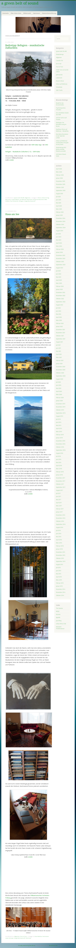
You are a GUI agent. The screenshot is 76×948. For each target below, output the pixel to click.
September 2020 (60, 376)
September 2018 (60, 450)
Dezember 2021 (60, 329)
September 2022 (60, 302)
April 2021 (59, 354)
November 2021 (60, 333)
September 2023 (60, 265)
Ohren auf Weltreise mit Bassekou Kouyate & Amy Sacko (62, 142)
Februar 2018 (60, 472)
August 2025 (59, 193)
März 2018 (59, 469)
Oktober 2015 (60, 558)
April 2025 (59, 206)
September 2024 (60, 227)
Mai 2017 (58, 499)
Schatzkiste (59, 87)
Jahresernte (59, 75)
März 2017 (59, 506)
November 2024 (60, 221)
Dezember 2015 (60, 552)
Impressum (36, 13)
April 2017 (59, 503)
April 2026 (59, 169)
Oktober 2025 (60, 187)
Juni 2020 (58, 385)
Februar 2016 (60, 546)
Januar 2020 (59, 401)
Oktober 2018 (60, 447)
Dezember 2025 (60, 181)
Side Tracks (59, 90)
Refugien (21, 201)
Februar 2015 (60, 583)
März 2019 (59, 431)
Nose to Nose (60, 81)
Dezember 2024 (60, 218)
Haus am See (12, 214)
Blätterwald (27, 13)
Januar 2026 (59, 178)
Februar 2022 (60, 323)
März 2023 (59, 283)
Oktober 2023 (60, 261)
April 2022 (59, 317)
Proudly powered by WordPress (26, 945)
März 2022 (59, 320)
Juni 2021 (58, 348)
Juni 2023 (58, 274)
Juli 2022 (58, 308)
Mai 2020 (58, 388)
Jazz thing (58, 620)
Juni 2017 (58, 496)
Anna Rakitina (38, 936)
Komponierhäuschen (38, 199)
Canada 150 (59, 60)
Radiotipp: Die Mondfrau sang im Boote (61, 124)
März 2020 (59, 394)
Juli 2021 (58, 345)
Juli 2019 (58, 419)
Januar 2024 (59, 252)
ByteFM (58, 617)
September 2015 (60, 561)
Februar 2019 (60, 435)
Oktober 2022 (60, 299)
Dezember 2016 (60, 515)
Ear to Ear (58, 64)
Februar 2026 (60, 175)
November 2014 (60, 592)
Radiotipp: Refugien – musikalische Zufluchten (24, 46)
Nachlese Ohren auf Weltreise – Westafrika (62, 130)
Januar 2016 (59, 549)
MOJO (57, 611)
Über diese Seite (16, 13)
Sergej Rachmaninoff (29, 201)
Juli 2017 (58, 493)
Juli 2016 (58, 530)
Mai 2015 (58, 574)
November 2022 (60, 295)
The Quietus (59, 608)
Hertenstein (45, 936)
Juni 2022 (58, 311)
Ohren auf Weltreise (61, 84)
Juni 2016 (58, 533)
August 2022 (59, 305)
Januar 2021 (59, 363)
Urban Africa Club (61, 624)
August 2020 (59, 379)
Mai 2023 (58, 277)
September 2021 (60, 339)
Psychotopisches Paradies (60, 109)
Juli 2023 (58, 271)
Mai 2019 (58, 425)
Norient (58, 614)
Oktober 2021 (60, 336)
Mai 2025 (58, 203)
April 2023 (59, 280)
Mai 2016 (58, 537)
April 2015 (59, 577)
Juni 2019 (58, 422)
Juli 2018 (58, 456)
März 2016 (59, 543)
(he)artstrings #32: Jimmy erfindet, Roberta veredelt (61, 149)
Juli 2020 (58, 382)
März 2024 (59, 246)
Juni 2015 (58, 571)
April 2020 (59, 391)
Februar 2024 (60, 249)
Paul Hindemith (14, 201)
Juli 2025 (58, 197)
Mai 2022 (58, 314)
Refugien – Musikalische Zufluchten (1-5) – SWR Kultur (22, 152)
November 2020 (60, 370)
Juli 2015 (58, 567)
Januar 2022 (59, 326)
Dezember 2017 (60, 478)
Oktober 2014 (60, 595)
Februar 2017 (60, 509)
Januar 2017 (59, 512)
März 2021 (59, 357)
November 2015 (60, 555)
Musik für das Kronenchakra (60, 104)
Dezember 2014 (60, 589)
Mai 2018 (58, 462)
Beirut (39, 198)
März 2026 (59, 172)
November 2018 (60, 444)
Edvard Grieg (45, 198)
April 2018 (59, 465)
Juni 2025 (58, 200)
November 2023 (60, 258)
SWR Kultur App (36, 145)
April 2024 (59, 243)
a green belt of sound (19, 3)
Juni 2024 (58, 237)
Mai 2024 (58, 240)
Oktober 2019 (60, 410)
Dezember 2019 (60, 404)
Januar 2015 (59, 586)
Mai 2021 (58, 351)
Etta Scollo (8, 199)
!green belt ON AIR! (19, 198)
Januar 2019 (59, 438)
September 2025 (60, 190)
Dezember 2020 (60, 367)
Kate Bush (29, 199)
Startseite (5, 13)
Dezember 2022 (60, 292)
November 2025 (60, 184)
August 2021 (59, 342)
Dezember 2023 (60, 255)
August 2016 (59, 527)
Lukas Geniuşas (9, 938)
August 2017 (59, 490)
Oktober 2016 (60, 521)
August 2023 (59, 268)
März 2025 (59, 209)
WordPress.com (53, 945)
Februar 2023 (60, 286)
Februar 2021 (60, 360)
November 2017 (60, 481)
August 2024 (59, 231)
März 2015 (59, 580)
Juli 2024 (58, 234)
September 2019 (60, 413)
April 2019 (59, 428)
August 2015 (59, 564)
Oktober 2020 (60, 373)
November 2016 (60, 518)
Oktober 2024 (60, 224)
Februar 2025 (60, 212)
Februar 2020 (60, 397)
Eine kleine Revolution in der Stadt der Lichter (62, 136)
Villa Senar (28, 938)
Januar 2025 (59, 215)
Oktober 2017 (60, 484)
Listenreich (59, 78)
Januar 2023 (59, 289)
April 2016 (59, 540)
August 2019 (59, 416)
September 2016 (60, 524)
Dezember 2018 (60, 441)
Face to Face (23, 936)
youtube (11, 160)
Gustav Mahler (15, 199)
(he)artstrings (60, 54)
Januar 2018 (59, 475)
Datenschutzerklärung (49, 13)
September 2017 (60, 487)
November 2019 (60, 407)
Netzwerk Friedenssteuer (60, 627)
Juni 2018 (58, 459)
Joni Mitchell (23, 199)
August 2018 (59, 453)
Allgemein (27, 198)
